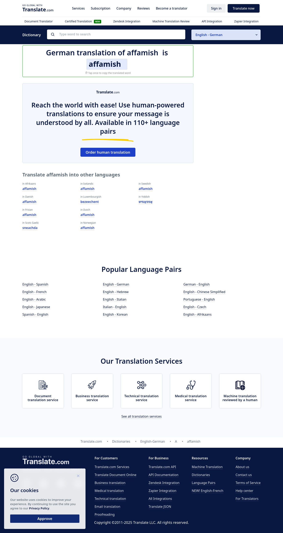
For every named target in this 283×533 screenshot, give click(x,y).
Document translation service (43, 398)
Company (123, 8)
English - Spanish (35, 284)
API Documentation (164, 475)
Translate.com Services (111, 467)
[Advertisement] (230, 144)
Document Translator (38, 21)
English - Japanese (36, 307)
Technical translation (110, 498)
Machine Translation (207, 467)
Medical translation (109, 490)
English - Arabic (34, 299)
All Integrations (160, 498)
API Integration (212, 21)
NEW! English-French (207, 490)
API (162, 467)
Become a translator (172, 8)
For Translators (247, 498)
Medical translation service (191, 398)
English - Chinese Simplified (204, 292)
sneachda (29, 227)
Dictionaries (201, 475)
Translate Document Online (115, 475)
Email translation (107, 506)
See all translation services (141, 416)
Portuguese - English (199, 299)
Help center (244, 490)
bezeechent (89, 201)
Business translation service (92, 398)
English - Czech (194, 307)
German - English (196, 284)
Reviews (143, 8)
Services (78, 8)
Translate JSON (160, 506)
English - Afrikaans (197, 314)
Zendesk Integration (126, 21)
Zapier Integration (246, 21)
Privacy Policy (39, 508)
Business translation (109, 482)
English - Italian (114, 299)
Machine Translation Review (171, 21)
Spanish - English (35, 314)
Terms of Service (248, 482)
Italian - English (114, 307)
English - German (116, 284)
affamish (29, 188)
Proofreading (104, 514)
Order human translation (108, 152)
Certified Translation (83, 21)
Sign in (216, 8)
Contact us (244, 475)
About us (242, 467)
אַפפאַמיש (145, 201)
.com (38, 9)
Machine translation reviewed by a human (240, 398)
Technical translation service (141, 398)
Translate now (243, 8)
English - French (34, 292)
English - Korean (115, 314)
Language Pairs (203, 482)
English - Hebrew (115, 292)
